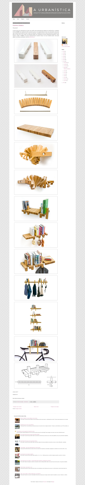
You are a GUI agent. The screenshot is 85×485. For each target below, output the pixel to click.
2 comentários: (26, 401)
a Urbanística (65, 44)
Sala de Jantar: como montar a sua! (26, 467)
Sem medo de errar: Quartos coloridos (26, 454)
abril (65, 75)
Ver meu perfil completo (66, 46)
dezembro (66, 62)
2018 (64, 53)
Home (14, 19)
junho (65, 72)
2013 (64, 61)
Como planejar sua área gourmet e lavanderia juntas (25, 431)
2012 (64, 82)
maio (65, 74)
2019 (64, 51)
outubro (65, 64)
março (65, 77)
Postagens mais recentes (17, 406)
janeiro (65, 80)
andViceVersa (31, 37)
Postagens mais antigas (55, 406)
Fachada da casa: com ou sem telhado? (26, 424)
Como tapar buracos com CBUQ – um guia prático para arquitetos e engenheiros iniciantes (35, 460)
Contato (27, 19)
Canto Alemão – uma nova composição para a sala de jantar (30, 447)
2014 (64, 59)
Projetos (22, 19)
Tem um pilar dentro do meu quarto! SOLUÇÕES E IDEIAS (29, 434)
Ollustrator (45, 481)
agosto (65, 67)
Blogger (53, 481)
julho (65, 70)
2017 (64, 54)
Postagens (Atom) (19, 408)
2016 (64, 56)
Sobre (18, 19)
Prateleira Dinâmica (18, 25)
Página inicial (36, 406)
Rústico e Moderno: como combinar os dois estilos (28, 418)
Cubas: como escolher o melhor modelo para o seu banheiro (30, 473)
